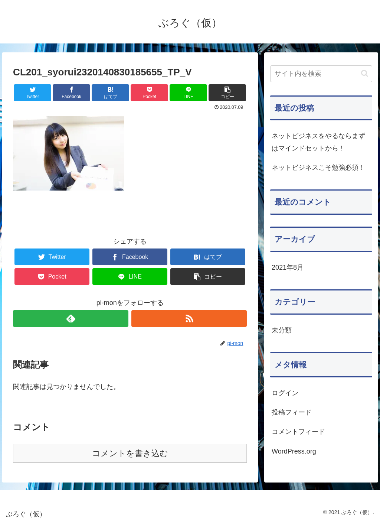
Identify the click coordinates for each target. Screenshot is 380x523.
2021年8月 (288, 267)
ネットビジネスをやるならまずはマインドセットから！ (318, 142)
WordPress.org (294, 451)
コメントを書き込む (130, 453)
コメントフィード (298, 431)
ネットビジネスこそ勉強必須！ (318, 167)
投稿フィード (292, 412)
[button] (364, 73)
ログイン (285, 393)
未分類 (282, 330)
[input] (321, 73)
